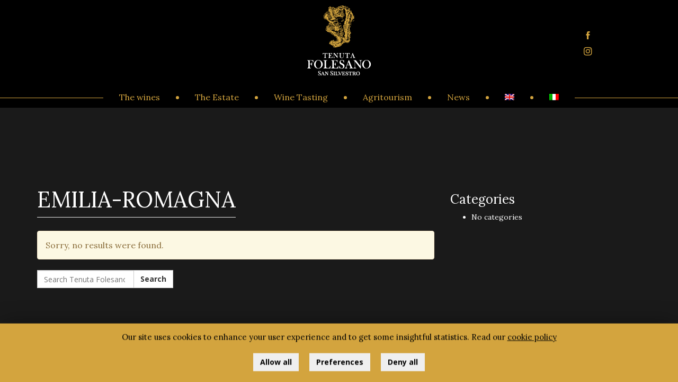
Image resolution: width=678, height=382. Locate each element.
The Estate (217, 97)
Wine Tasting (301, 97)
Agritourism (387, 97)
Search (153, 279)
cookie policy (532, 339)
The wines (139, 97)
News (458, 97)
